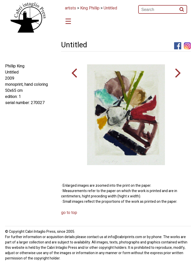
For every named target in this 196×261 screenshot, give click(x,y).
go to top (69, 213)
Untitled (110, 8)
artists (70, 8)
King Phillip (90, 8)
